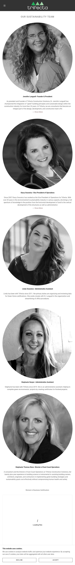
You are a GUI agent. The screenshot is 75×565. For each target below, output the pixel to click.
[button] (5, 6)
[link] (37, 5)
